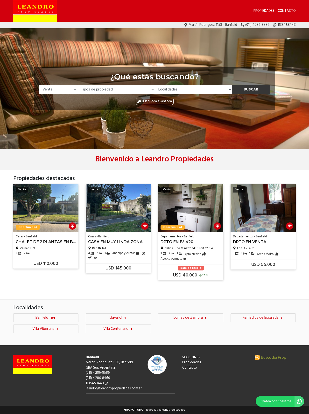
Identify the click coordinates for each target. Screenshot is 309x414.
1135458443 (97, 383)
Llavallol (118, 318)
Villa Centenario (118, 329)
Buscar (251, 89)
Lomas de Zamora (191, 318)
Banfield (45, 318)
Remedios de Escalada (263, 318)
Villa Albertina (45, 329)
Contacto (287, 11)
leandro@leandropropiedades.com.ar (114, 388)
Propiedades (263, 11)
